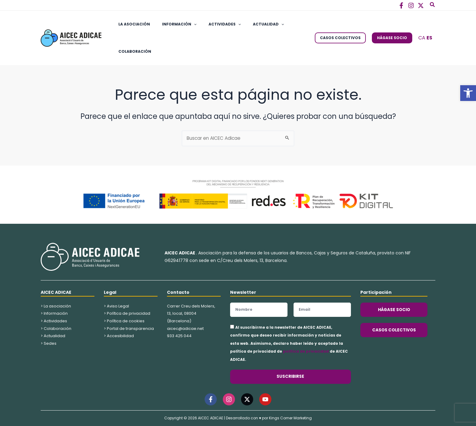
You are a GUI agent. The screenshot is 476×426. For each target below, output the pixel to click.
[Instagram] (411, 5)
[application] (186, 24)
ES (429, 37)
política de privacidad (306, 351)
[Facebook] (401, 5)
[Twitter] (421, 5)
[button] (468, 93)
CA (421, 37)
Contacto (178, 292)
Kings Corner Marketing (290, 418)
